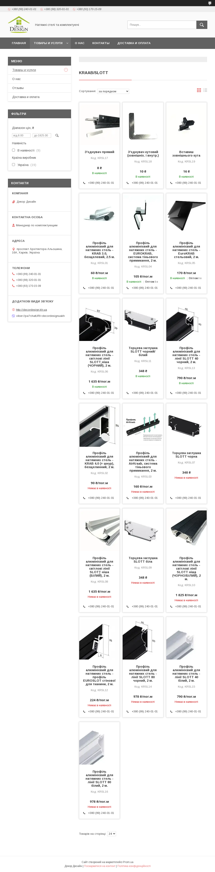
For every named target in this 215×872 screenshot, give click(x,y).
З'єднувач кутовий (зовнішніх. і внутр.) (143, 153)
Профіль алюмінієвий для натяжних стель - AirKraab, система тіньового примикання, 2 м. (143, 461)
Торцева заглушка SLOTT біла (143, 559)
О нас (79, 43)
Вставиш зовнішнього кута (186, 153)
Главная (19, 43)
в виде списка (205, 91)
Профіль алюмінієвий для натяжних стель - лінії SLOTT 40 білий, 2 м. (186, 673)
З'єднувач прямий (99, 152)
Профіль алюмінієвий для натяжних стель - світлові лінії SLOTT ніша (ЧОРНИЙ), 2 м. (99, 356)
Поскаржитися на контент (99, 866)
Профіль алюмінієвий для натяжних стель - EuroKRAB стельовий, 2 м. (186, 250)
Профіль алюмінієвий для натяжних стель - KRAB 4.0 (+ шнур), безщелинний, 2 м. (99, 460)
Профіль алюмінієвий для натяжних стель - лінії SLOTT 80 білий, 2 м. (99, 778)
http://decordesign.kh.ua (31, 309)
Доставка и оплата (133, 43)
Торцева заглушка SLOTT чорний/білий (143, 351)
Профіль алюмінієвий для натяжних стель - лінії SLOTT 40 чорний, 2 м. (186, 355)
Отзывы (18, 88)
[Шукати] (201, 25)
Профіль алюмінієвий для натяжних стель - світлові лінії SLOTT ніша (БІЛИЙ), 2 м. (99, 566)
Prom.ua (128, 862)
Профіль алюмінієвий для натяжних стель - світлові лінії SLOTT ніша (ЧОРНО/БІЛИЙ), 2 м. (186, 568)
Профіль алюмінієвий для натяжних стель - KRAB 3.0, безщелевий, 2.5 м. (99, 250)
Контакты (100, 43)
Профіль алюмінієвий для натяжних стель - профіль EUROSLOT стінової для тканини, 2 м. (99, 675)
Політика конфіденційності (134, 866)
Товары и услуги (48, 43)
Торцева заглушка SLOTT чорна (186, 454)
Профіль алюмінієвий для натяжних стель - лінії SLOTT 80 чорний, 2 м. (143, 673)
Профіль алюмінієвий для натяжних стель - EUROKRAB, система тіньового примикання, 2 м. (143, 251)
